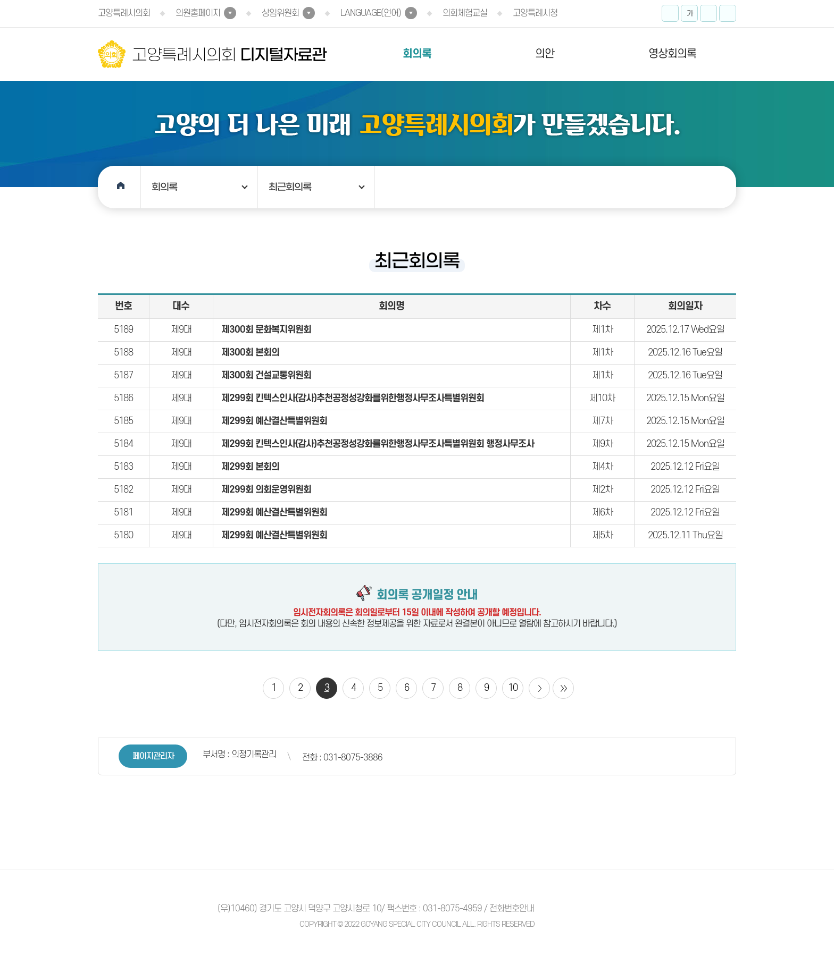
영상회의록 (672, 54)
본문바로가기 (0, 0)
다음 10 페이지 (539, 688)
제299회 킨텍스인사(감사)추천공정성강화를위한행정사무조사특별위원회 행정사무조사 (377, 444)
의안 (544, 54)
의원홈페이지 (198, 13)
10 (513, 688)
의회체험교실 (465, 13)
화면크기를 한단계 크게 (670, 13)
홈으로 (119, 187)
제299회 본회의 (250, 467)
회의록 (417, 54)
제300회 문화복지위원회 (266, 330)
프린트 (727, 13)
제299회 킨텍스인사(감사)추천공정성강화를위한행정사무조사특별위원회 (352, 398)
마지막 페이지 (563, 688)
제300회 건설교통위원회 (266, 375)
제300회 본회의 (250, 353)
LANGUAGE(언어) (370, 13)
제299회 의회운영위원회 (266, 490)
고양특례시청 (535, 13)
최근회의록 (290, 187)
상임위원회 (280, 13)
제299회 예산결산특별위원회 (274, 421)
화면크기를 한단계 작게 (708, 13)
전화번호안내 (511, 908)
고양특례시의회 (124, 13)
